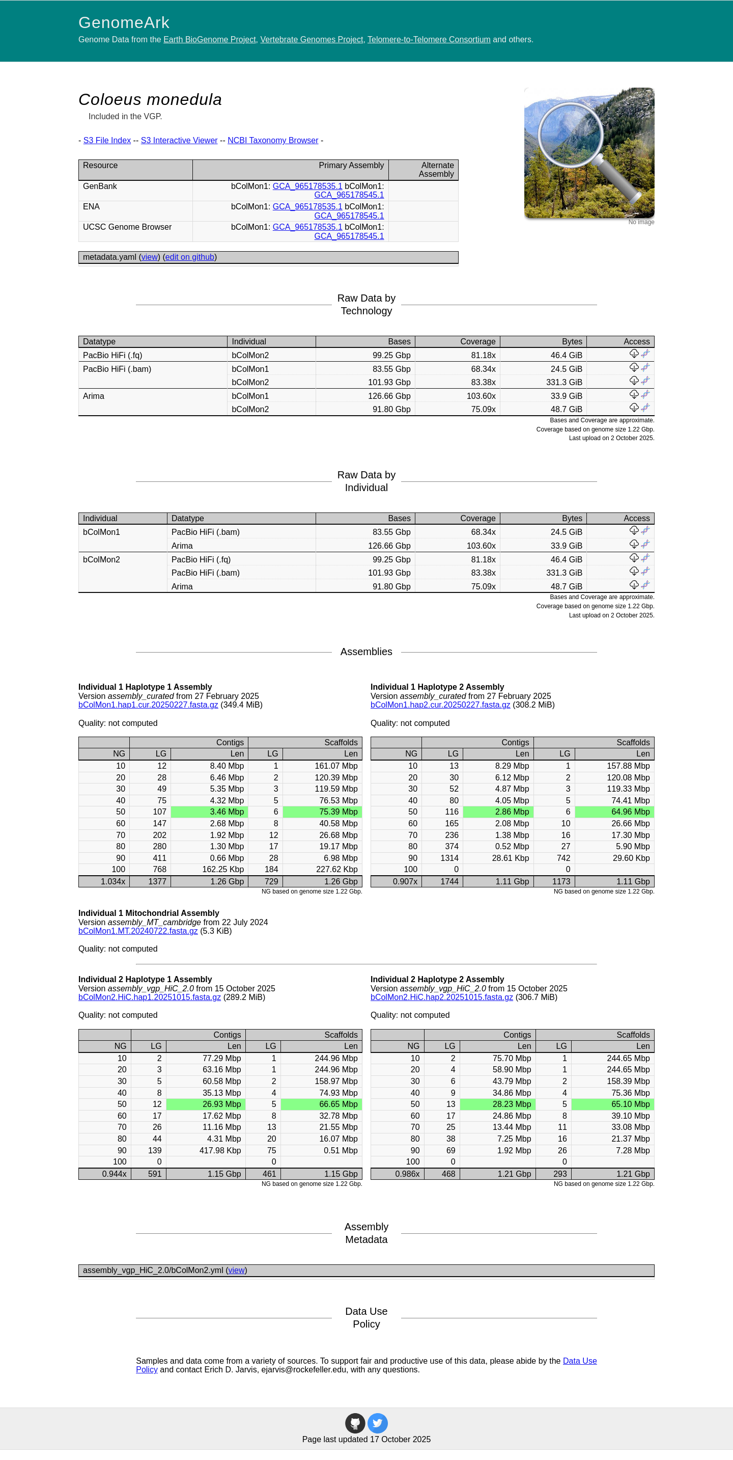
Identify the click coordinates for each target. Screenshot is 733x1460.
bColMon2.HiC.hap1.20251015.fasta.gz (149, 997)
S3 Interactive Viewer (179, 140)
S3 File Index (107, 140)
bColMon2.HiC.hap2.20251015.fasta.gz (442, 997)
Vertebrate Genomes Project (312, 39)
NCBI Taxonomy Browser (273, 140)
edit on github (189, 257)
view (150, 257)
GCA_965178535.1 (308, 186)
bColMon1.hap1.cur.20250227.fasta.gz (148, 704)
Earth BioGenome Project (209, 39)
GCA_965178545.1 (349, 195)
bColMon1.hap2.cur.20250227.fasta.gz (441, 704)
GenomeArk (124, 22)
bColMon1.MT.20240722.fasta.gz (138, 931)
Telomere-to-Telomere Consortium (429, 39)
